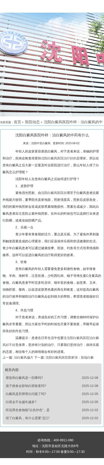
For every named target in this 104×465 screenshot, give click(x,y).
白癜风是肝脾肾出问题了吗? (26, 394)
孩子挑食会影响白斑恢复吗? (26, 386)
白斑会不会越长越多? (21, 402)
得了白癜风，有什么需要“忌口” (28, 418)
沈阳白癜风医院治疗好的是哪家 (63, 158)
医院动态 (33, 122)
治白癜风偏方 (23, 357)
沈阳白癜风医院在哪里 (57, 193)
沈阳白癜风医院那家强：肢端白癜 (69, 357)
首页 (17, 122)
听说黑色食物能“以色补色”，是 (28, 410)
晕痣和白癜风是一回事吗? (24, 378)
